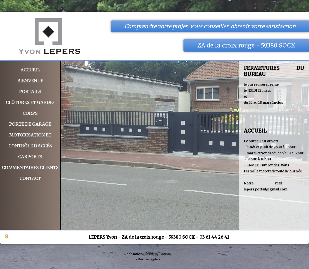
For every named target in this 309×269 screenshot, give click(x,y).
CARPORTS (30, 156)
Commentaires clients (30, 167)
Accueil (30, 70)
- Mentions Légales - (148, 259)
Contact (30, 178)
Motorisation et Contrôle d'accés (30, 140)
